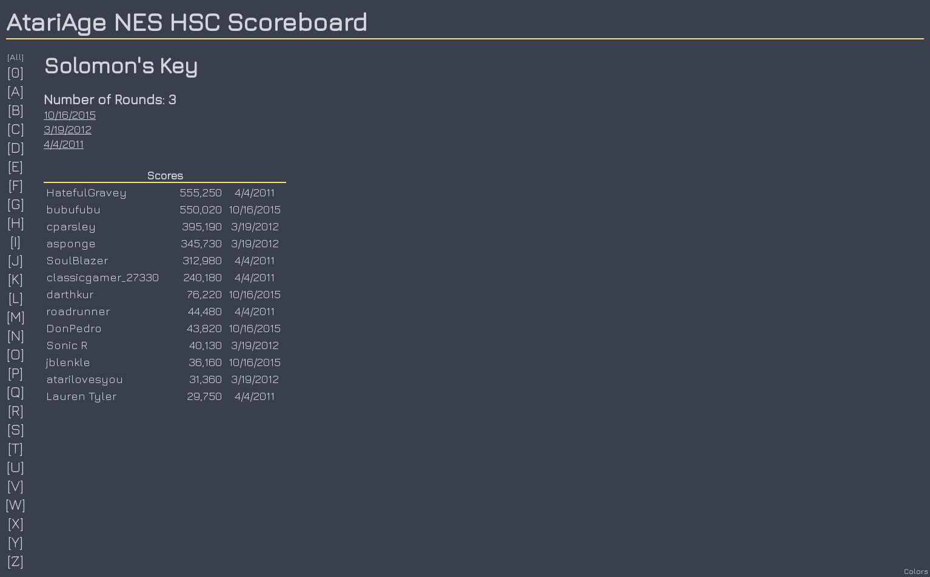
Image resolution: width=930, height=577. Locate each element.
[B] (16, 109)
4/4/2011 (64, 143)
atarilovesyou (84, 378)
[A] (16, 90)
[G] (16, 203)
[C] (16, 128)
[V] (16, 485)
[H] (16, 222)
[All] (15, 57)
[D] (16, 147)
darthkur (69, 294)
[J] (15, 260)
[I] (16, 241)
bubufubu (73, 209)
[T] (15, 447)
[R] (16, 410)
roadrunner (78, 311)
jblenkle (68, 362)
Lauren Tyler (81, 395)
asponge (71, 243)
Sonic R (66, 345)
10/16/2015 (70, 114)
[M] (16, 316)
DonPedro (74, 328)
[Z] (16, 560)
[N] (16, 335)
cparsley (71, 226)
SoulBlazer (77, 260)
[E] (15, 166)
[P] (15, 372)
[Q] (15, 391)
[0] (16, 72)
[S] (16, 429)
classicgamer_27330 (102, 277)
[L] (16, 297)
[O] (15, 353)
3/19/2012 (68, 129)
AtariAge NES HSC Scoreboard (186, 21)
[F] (16, 184)
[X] (16, 523)
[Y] (15, 541)
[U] (15, 466)
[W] (15, 504)
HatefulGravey (86, 192)
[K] (15, 278)
